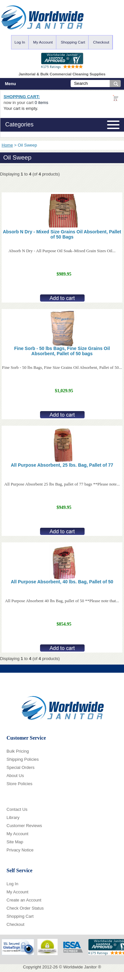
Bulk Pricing (18, 751)
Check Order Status (25, 908)
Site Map (15, 841)
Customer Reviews (24, 825)
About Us (15, 775)
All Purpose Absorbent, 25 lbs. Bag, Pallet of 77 (62, 465)
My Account (43, 42)
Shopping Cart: (22, 96)
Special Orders (20, 767)
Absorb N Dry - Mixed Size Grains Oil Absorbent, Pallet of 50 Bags (62, 234)
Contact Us (17, 809)
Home (7, 145)
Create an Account (24, 900)
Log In (20, 42)
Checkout (101, 42)
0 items (41, 102)
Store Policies (19, 783)
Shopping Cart (73, 42)
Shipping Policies (23, 759)
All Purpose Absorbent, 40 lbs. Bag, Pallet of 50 (62, 581)
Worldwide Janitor (80, 967)
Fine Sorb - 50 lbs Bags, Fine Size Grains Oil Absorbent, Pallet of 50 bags (62, 351)
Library (13, 817)
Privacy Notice (20, 850)
